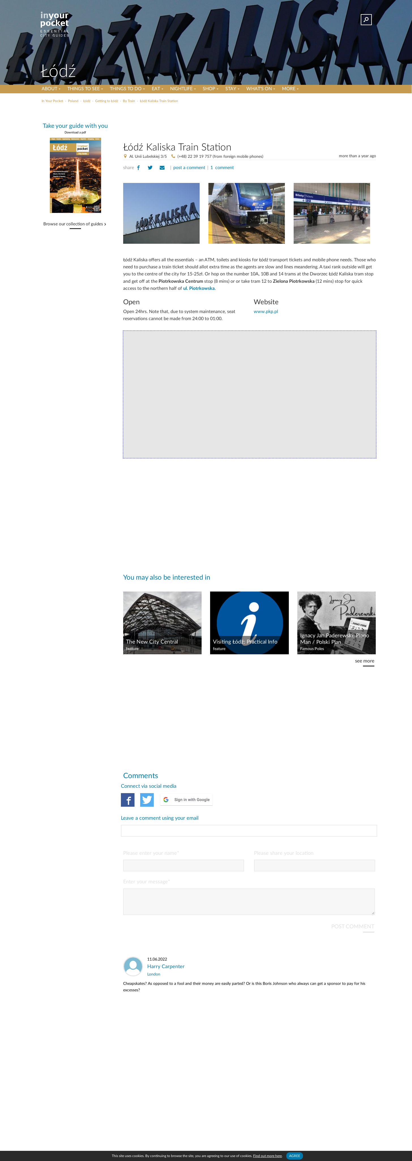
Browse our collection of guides (73, 224)
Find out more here (267, 1156)
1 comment (222, 167)
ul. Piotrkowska (199, 288)
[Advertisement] (249, 121)
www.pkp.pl (266, 311)
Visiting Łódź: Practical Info (245, 642)
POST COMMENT (352, 903)
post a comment (189, 167)
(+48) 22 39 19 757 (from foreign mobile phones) (220, 157)
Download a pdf (75, 132)
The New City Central (152, 642)
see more (364, 661)
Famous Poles (312, 649)
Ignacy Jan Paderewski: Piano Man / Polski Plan (334, 639)
